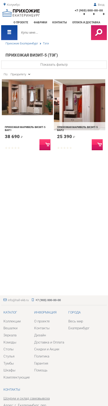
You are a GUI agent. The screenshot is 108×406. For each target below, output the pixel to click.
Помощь (40, 370)
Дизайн (40, 335)
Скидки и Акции (46, 349)
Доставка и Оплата (49, 342)
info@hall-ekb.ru (18, 300)
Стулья (8, 356)
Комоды (9, 342)
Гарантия (41, 363)
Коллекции (12, 321)
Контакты (59, 22)
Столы (8, 349)
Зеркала (10, 335)
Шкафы (9, 370)
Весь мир (75, 321)
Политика (41, 356)
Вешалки (10, 328)
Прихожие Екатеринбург (22, 43)
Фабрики (40, 22)
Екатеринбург (78, 328)
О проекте (21, 22)
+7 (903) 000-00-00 (89, 10)
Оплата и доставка (86, 22)
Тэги (46, 43)
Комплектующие (16, 377)
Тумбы (8, 363)
